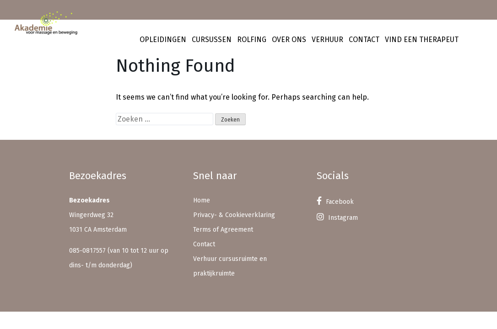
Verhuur (327, 39)
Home (201, 200)
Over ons (289, 39)
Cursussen (212, 39)
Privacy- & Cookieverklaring (234, 215)
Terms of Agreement (223, 229)
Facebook (335, 202)
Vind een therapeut (422, 39)
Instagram (337, 218)
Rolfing (251, 39)
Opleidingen (163, 39)
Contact (364, 39)
